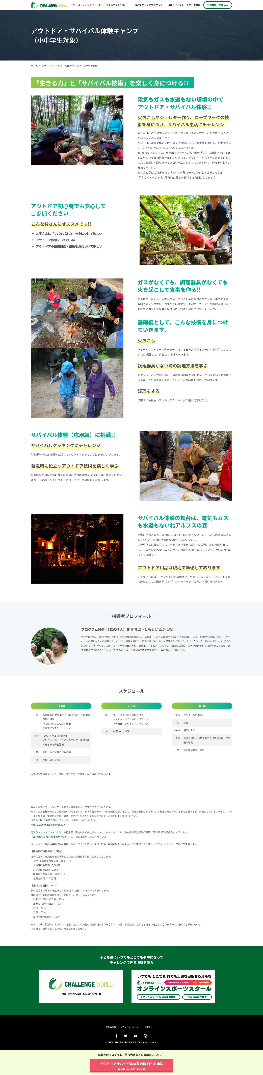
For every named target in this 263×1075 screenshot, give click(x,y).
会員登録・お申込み (217, 5)
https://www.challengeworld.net (48, 831)
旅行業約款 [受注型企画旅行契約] (51, 843)
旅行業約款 (111, 1027)
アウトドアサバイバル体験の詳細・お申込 (131, 1066)
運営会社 (149, 1027)
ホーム (34, 66)
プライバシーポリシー (130, 1027)
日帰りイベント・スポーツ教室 (184, 5)
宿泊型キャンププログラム (149, 5)
